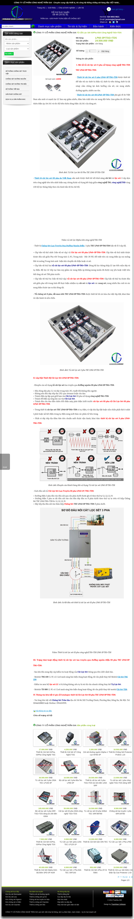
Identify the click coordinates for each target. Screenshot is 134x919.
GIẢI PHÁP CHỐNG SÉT (14, 94)
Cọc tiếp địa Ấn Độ (64, 897)
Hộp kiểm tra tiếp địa (64, 902)
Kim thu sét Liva (11, 897)
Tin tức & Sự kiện (77, 26)
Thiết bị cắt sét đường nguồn (39, 894)
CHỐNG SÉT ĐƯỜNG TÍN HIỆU (16, 84)
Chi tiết (5, 467)
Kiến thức (115, 26)
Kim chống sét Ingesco (13, 899)
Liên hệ (81, 8)
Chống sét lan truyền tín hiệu (39, 899)
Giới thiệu (52, 8)
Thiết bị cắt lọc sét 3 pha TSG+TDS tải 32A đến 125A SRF (95, 783)
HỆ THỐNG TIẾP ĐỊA (12, 89)
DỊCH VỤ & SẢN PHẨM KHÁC (16, 99)
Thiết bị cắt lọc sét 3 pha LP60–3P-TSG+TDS (97, 77)
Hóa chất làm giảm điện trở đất (68, 905)
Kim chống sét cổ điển (13, 902)
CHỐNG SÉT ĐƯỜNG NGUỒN (16, 79)
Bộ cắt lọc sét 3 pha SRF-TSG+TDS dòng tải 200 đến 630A (45, 813)
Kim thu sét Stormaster (13, 894)
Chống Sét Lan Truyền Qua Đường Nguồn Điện (63, 246)
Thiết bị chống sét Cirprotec (39, 902)
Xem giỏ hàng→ (118, 9)
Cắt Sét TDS (122, 689)
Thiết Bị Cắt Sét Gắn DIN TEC (95, 842)
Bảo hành (98, 26)
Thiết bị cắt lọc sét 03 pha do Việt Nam (53, 178)
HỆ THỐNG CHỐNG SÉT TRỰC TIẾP (16, 72)
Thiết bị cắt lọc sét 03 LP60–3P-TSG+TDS (95, 95)
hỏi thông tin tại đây (44, 711)
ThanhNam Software (118, 904)
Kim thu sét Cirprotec (12, 905)
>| (132, 877)
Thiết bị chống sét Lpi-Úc (38, 897)
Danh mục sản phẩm (50, 26)
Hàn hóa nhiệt (62, 899)
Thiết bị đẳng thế (63, 894)
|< (118, 877)
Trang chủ (41, 8)
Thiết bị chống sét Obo (37, 905)
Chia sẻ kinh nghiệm (66, 8)
